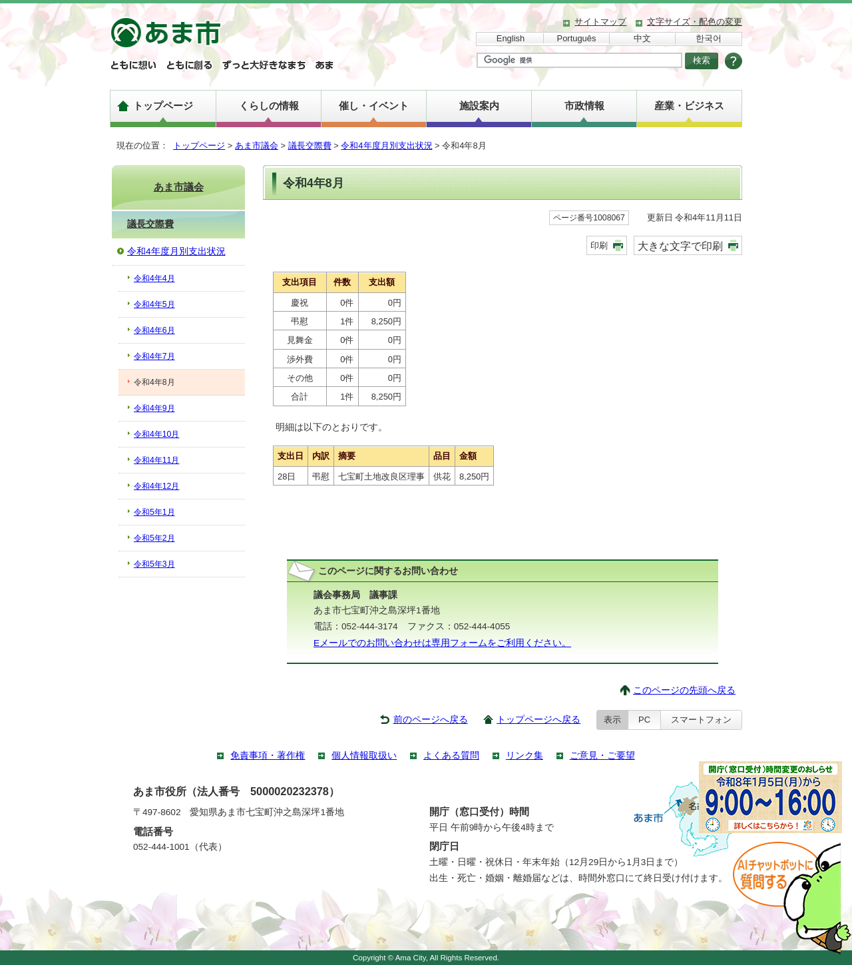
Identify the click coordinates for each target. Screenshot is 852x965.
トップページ (163, 105)
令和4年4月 (154, 278)
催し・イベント (374, 105)
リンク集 (524, 756)
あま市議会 (256, 146)
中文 (642, 38)
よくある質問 (451, 756)
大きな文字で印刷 (680, 246)
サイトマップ (600, 22)
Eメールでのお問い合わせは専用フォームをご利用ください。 (442, 643)
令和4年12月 (156, 486)
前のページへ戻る (430, 720)
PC (644, 720)
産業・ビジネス (689, 105)
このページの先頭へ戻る (684, 690)
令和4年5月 (154, 304)
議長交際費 (309, 146)
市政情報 (584, 105)
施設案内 (479, 105)
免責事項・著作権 (267, 756)
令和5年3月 (154, 564)
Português (576, 38)
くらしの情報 (269, 105)
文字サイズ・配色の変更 (694, 22)
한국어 (709, 38)
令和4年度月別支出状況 (386, 146)
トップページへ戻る (538, 720)
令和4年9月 (154, 408)
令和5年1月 (154, 512)
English (511, 38)
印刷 (599, 245)
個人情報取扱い (364, 756)
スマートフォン (701, 720)
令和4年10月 (156, 434)
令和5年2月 (154, 538)
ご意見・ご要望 (602, 756)
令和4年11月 (156, 460)
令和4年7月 (154, 356)
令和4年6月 (154, 330)
